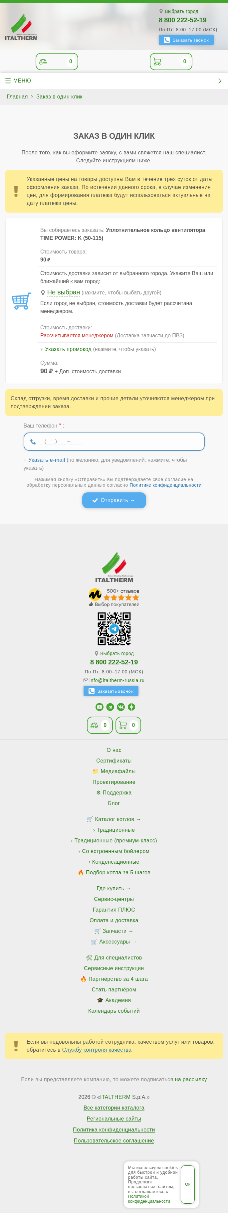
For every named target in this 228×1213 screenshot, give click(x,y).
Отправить (114, 500)
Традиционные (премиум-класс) (116, 840)
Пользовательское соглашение (114, 1140)
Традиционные (116, 830)
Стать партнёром (114, 989)
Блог (114, 803)
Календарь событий (114, 1011)
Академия (118, 1000)
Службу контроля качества (97, 1050)
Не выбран (63, 292)
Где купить (110, 888)
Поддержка (117, 792)
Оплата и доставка (114, 920)
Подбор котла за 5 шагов (118, 872)
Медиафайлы (118, 771)
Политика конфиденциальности (114, 1129)
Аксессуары (115, 942)
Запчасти (115, 931)
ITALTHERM (115, 1097)
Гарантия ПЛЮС (114, 910)
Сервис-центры (114, 899)
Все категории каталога (114, 1108)
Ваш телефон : (44, 425)
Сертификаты (114, 761)
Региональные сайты (114, 1119)
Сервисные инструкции (114, 968)
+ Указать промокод (66, 349)
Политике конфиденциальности (166, 485)
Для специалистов (118, 957)
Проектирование (114, 782)
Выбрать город (181, 11)
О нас (114, 750)
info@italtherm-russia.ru (117, 680)
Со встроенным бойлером (115, 851)
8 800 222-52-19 (182, 20)
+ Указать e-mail (44, 460)
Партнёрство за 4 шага (118, 979)
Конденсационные (115, 862)
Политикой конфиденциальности (149, 1198)
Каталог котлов (114, 819)
